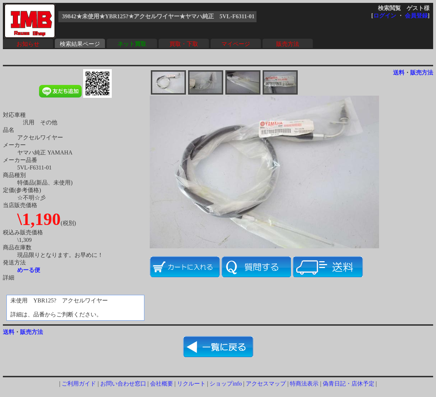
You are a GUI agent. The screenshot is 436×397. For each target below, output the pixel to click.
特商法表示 (304, 384)
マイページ (235, 44)
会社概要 (161, 384)
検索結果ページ (80, 44)
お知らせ (27, 44)
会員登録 (416, 16)
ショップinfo (226, 384)
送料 (398, 73)
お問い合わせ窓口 (123, 384)
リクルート (191, 384)
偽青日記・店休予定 (348, 384)
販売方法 (287, 44)
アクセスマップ (266, 384)
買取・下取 (183, 44)
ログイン (384, 16)
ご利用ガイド (79, 384)
